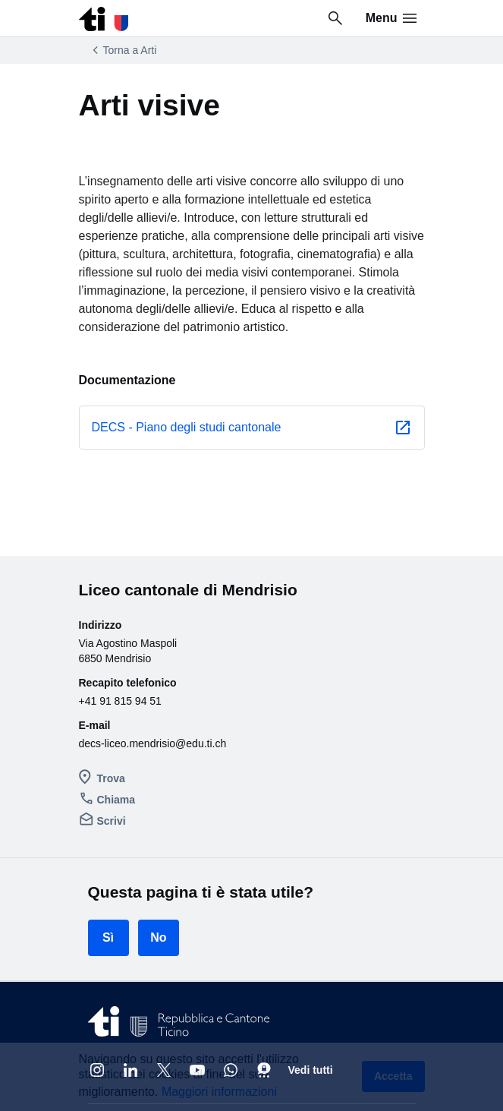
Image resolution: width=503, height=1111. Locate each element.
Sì (108, 808)
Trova (105, 658)
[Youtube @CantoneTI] (197, 941)
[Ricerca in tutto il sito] (335, 18)
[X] (164, 941)
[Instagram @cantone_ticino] (97, 941)
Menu (392, 18)
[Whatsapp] (231, 941)
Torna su (379, 1000)
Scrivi (105, 695)
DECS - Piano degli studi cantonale (186, 377)
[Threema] (264, 941)
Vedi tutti (310, 941)
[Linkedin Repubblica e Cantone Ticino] (130, 941)
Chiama (110, 677)
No (158, 808)
